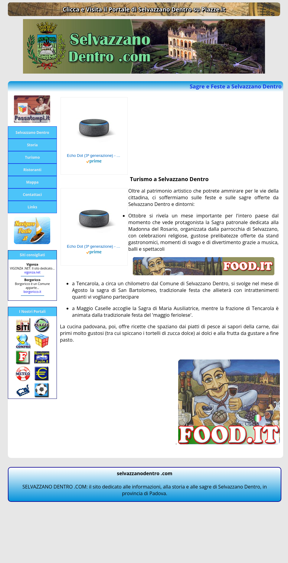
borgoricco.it (32, 292)
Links (32, 207)
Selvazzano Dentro (32, 132)
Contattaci (32, 194)
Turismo (32, 157)
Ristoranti (32, 169)
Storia (32, 144)
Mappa (32, 182)
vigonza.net (32, 272)
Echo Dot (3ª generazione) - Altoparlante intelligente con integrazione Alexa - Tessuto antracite (94, 155)
